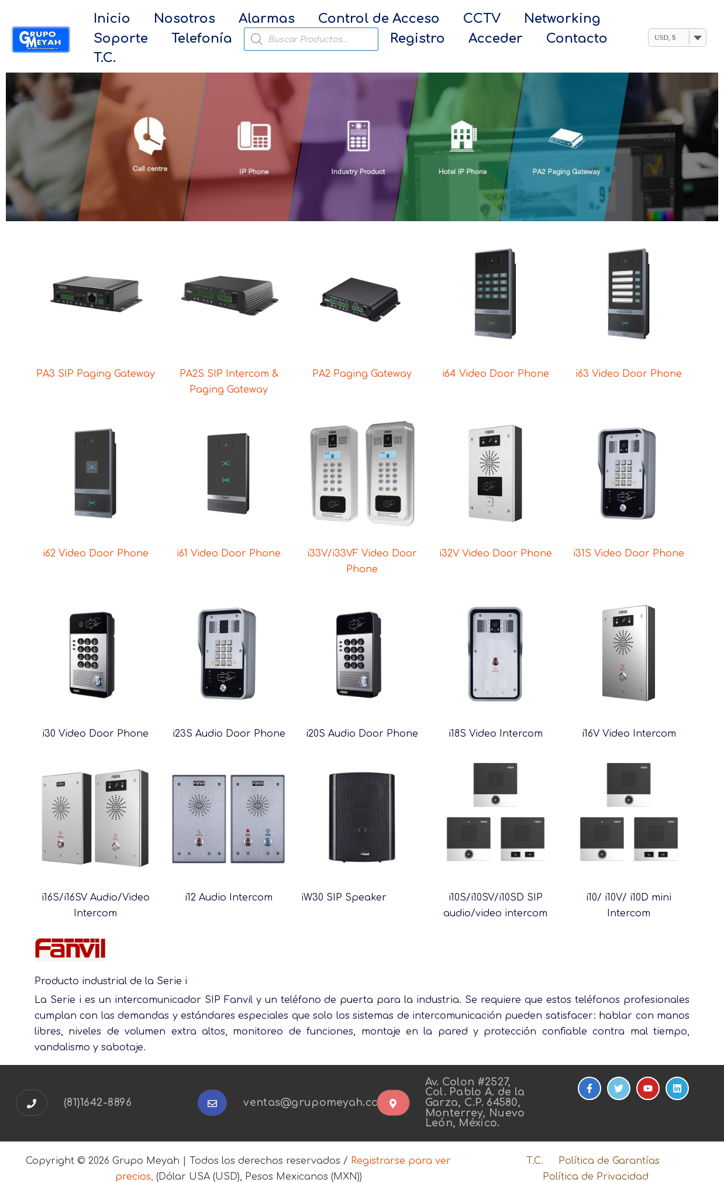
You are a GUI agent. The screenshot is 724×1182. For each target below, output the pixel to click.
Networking (491, 20)
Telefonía (117, 40)
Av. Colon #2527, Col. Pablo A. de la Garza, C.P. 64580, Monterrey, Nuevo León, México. (476, 1087)
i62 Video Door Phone (96, 539)
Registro (320, 40)
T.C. (506, 40)
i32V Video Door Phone (495, 539)
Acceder (385, 40)
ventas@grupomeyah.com (317, 1088)
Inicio (105, 20)
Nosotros (165, 20)
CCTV (424, 20)
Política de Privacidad (597, 1162)
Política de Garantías (605, 1146)
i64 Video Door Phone (495, 359)
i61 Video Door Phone (229, 539)
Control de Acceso (334, 20)
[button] (31, 1088)
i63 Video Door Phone (628, 359)
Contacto (454, 40)
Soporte (567, 20)
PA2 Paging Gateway (362, 359)
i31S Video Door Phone (628, 539)
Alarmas (234, 20)
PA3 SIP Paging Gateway (95, 359)
